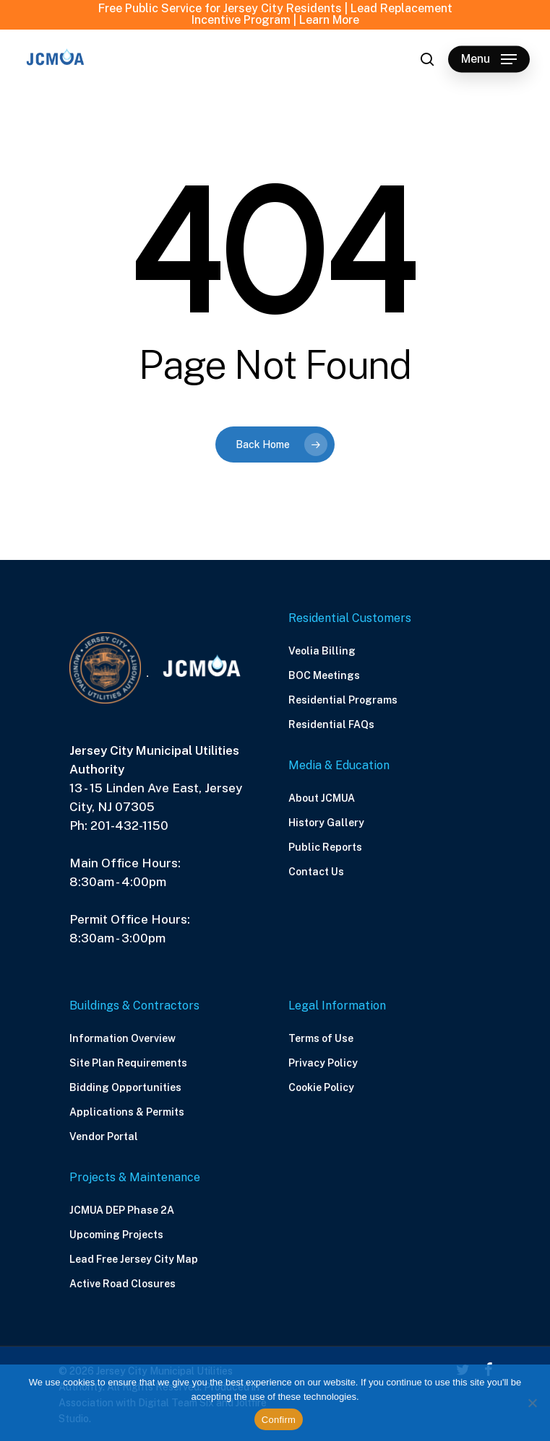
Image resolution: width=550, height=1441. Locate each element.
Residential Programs (343, 700)
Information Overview (122, 1038)
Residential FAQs (331, 724)
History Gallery (326, 822)
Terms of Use (320, 1038)
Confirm (279, 1419)
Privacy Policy (323, 1063)
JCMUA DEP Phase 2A (121, 1210)
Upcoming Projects (116, 1234)
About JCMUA (321, 798)
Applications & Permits (126, 1112)
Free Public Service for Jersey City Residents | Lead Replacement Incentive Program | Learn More (275, 14)
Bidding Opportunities (125, 1087)
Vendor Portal (103, 1136)
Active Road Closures (122, 1283)
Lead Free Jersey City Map (133, 1259)
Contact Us (316, 871)
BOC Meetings (324, 675)
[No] (532, 1403)
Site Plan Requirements (128, 1063)
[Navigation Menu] (489, 59)
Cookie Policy (321, 1087)
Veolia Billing (322, 651)
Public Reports (325, 847)
